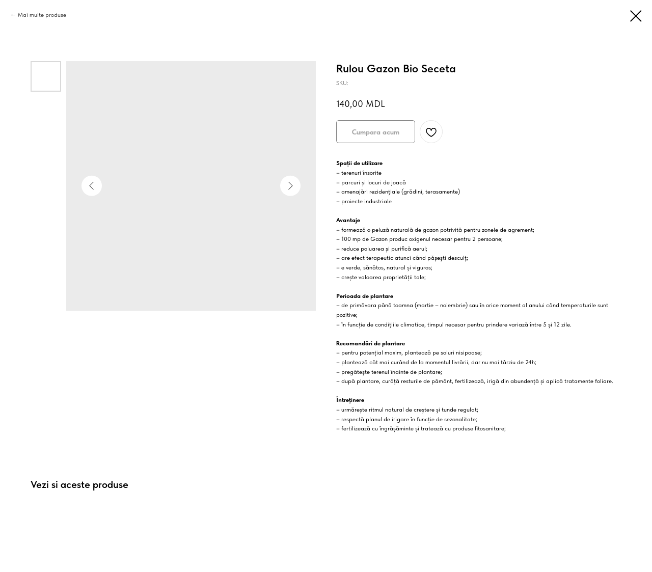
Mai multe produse (42, 14)
